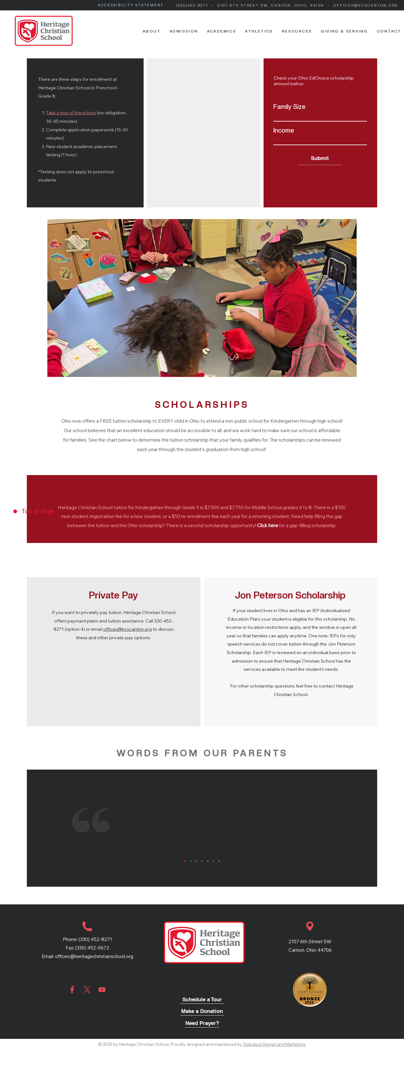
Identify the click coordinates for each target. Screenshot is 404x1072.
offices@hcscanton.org (127, 629)
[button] (152, 31)
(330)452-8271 (193, 5)
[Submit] (320, 158)
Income (283, 130)
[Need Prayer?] (202, 1023)
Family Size (289, 107)
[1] (185, 861)
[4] (202, 861)
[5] (208, 861)
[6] (213, 861)
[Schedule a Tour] (202, 1000)
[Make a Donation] (202, 1011)
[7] (219, 861)
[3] (196, 861)
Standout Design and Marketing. (274, 1044)
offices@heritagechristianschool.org (94, 956)
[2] (191, 861)
